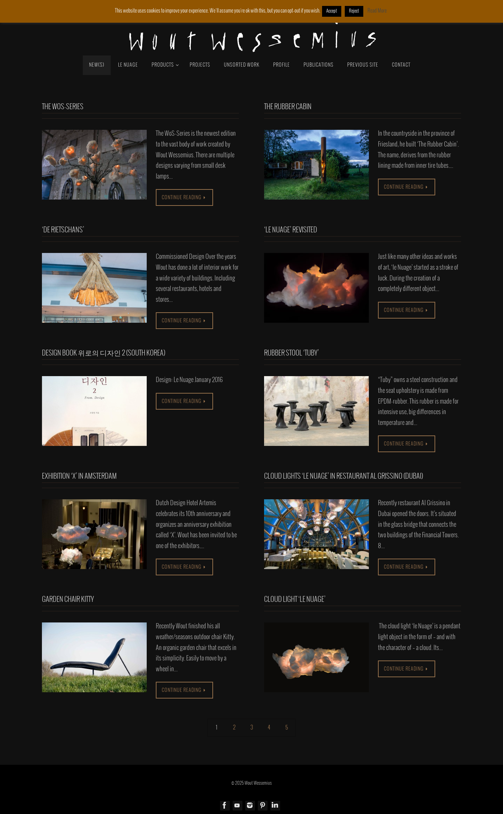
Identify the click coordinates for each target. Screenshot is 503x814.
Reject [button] (354, 11)
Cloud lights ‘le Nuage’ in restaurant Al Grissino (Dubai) (343, 476)
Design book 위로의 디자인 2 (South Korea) (103, 353)
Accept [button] (331, 11)
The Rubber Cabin (288, 107)
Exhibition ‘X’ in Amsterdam (79, 476)
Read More (377, 11)
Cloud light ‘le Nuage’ (295, 599)
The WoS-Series (62, 107)
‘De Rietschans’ (63, 230)
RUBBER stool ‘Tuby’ (291, 353)
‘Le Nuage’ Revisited (290, 230)
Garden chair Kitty (68, 599)
